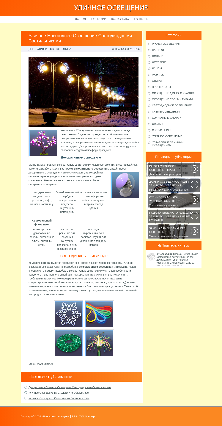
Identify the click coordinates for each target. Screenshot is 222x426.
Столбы (157, 123)
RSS (74, 416)
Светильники (161, 130)
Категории (98, 19)
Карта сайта (120, 19)
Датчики (158, 49)
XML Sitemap (87, 416)
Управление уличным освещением (168, 144)
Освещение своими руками (172, 99)
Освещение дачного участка (173, 93)
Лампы (157, 68)
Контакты (141, 19)
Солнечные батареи (167, 117)
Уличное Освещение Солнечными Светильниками (59, 398)
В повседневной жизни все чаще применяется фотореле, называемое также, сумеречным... (170, 217)
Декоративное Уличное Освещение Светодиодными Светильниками (70, 387)
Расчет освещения (166, 43)
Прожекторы (161, 86)
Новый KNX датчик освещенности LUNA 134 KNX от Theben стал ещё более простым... (170, 186)
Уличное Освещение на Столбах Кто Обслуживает (59, 392)
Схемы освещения (166, 111)
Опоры (157, 80)
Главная (80, 19)
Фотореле (159, 62)
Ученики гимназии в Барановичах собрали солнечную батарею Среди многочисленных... (170, 233)
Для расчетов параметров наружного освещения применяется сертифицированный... (170, 170)
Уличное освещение (111, 8)
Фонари (157, 56)
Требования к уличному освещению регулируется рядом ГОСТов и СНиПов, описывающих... (170, 201)
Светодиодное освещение (172, 105)
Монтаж (158, 74)
